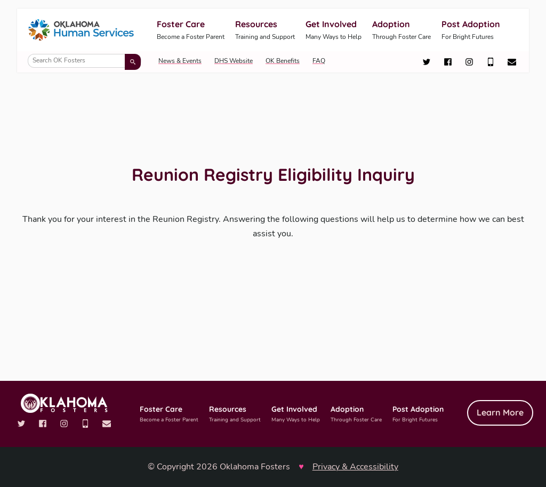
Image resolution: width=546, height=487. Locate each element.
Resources (265, 31)
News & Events (180, 61)
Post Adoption (470, 31)
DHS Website (233, 61)
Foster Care (190, 31)
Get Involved (334, 31)
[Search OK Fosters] (84, 61)
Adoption (401, 31)
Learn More (500, 412)
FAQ (318, 61)
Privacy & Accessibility (355, 467)
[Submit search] (133, 62)
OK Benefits (283, 61)
